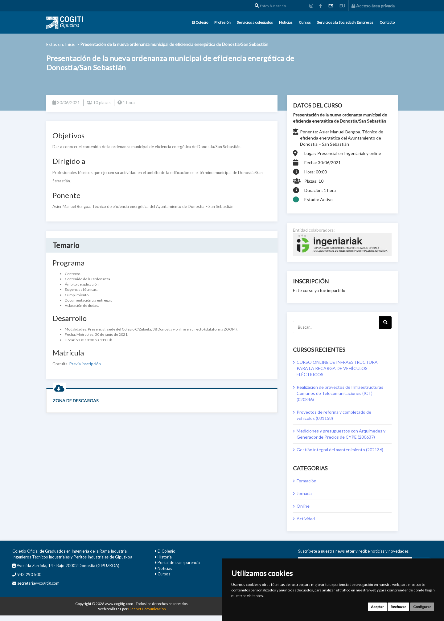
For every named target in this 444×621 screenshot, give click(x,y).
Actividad (306, 518)
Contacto (387, 22)
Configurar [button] (422, 606)
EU (342, 5)
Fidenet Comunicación (147, 609)
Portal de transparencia (179, 562)
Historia (165, 556)
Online (303, 506)
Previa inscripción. (85, 363)
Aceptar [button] (377, 606)
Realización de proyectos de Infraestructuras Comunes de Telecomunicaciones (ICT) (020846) (340, 393)
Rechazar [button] (398, 606)
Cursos (305, 22)
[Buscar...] (336, 327)
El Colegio (200, 22)
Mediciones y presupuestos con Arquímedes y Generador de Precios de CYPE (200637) (341, 434)
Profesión (222, 22)
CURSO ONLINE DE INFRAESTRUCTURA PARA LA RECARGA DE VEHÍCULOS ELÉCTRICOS (337, 368)
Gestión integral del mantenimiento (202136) (340, 449)
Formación (306, 480)
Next (385, 324)
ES (330, 5)
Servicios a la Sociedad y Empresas (345, 22)
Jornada (304, 493)
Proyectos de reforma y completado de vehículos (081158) (334, 415)
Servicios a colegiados (255, 22)
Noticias (286, 22)
